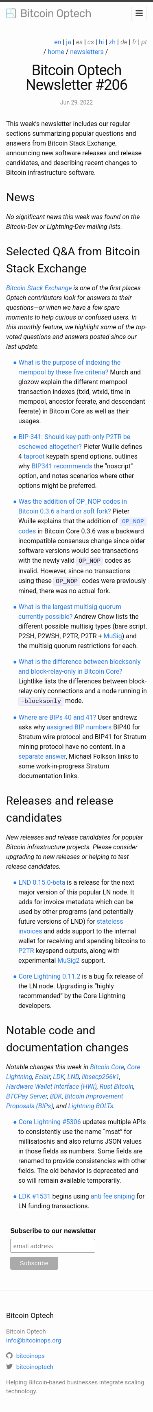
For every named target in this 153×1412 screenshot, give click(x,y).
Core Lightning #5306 (50, 1119)
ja (68, 42)
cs (90, 42)
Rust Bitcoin (116, 1084)
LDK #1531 (35, 1194)
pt (144, 42)
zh (112, 42)
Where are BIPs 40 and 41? (57, 715)
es (79, 42)
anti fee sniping (113, 1194)
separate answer (42, 754)
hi (101, 42)
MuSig (113, 634)
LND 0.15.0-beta (42, 880)
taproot (34, 456)
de (123, 42)
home (56, 52)
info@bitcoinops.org (33, 1338)
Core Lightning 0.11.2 (50, 974)
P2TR (26, 948)
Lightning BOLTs (91, 1103)
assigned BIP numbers (79, 725)
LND (73, 1074)
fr (134, 42)
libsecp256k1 (100, 1074)
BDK (56, 1094)
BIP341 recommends (61, 466)
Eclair (42, 1074)
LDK (58, 1074)
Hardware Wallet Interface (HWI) (51, 1084)
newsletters (87, 52)
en (57, 42)
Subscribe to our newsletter (53, 1228)
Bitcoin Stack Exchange (39, 288)
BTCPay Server (26, 1094)
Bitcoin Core (107, 1064)
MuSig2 (68, 958)
